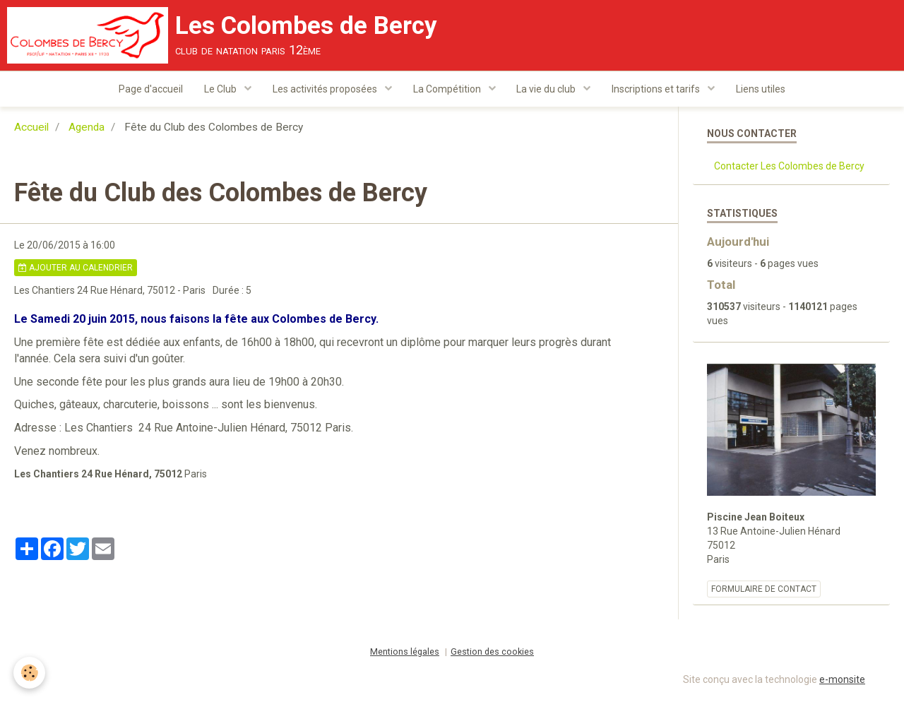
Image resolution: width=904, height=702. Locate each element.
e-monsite (842, 680)
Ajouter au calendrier (75, 269)
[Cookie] (30, 673)
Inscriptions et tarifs (657, 89)
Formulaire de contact (763, 590)
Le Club (221, 89)
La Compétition (448, 89)
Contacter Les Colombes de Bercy (789, 167)
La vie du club (547, 89)
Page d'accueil (151, 89)
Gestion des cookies (492, 653)
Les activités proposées (326, 89)
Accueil (31, 128)
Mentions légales (404, 653)
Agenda (87, 128)
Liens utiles (761, 89)
